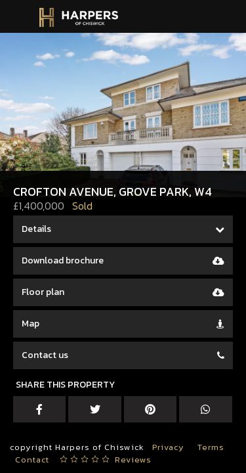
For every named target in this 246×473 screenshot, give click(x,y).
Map (30, 323)
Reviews (133, 459)
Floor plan (43, 292)
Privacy (168, 447)
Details (36, 229)
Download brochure (63, 260)
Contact (32, 459)
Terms (210, 447)
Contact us (45, 355)
